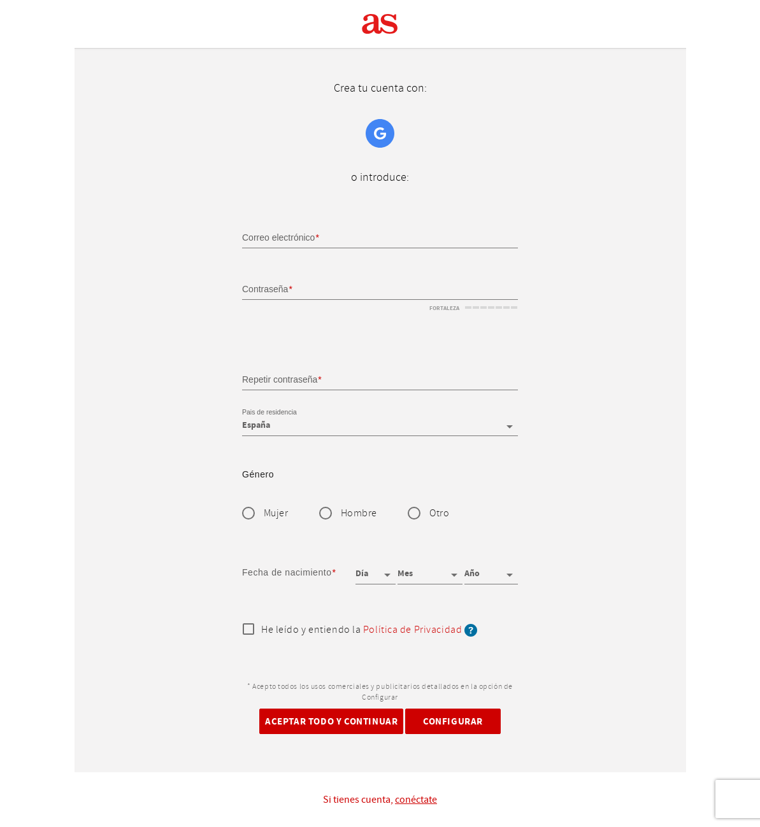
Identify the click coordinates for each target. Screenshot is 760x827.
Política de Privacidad (412, 630)
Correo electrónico (278, 237)
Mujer (276, 513)
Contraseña (265, 289)
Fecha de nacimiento (287, 572)
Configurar (453, 721)
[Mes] (430, 569)
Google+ (380, 133)
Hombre (359, 513)
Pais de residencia (269, 412)
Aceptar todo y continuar (331, 721)
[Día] (375, 569)
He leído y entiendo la (369, 630)
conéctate (416, 799)
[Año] (491, 569)
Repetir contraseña (279, 379)
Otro (439, 513)
